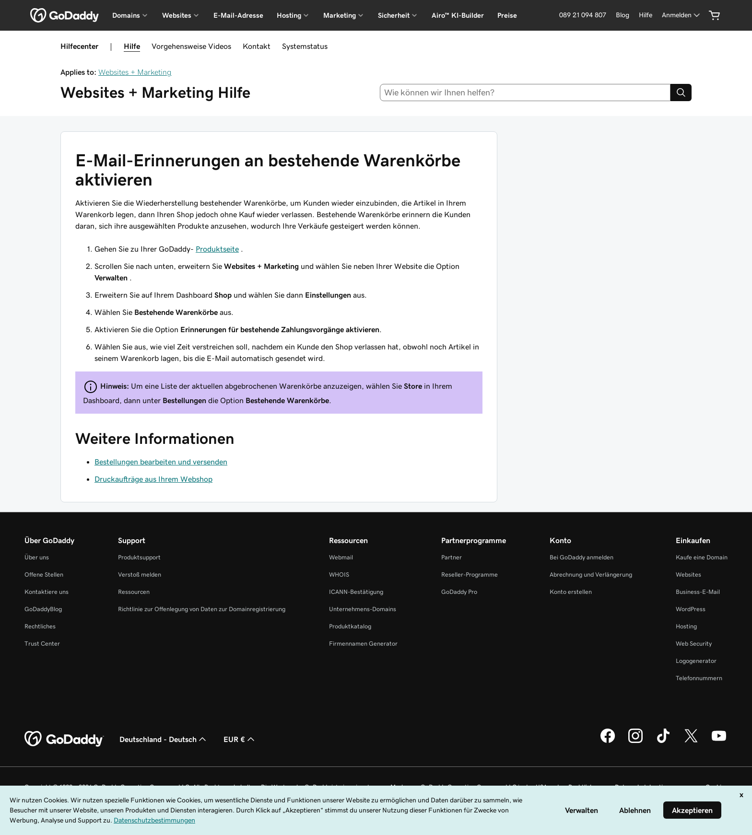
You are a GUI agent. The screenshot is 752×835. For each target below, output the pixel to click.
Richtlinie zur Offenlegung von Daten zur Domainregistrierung (201, 609)
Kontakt (256, 46)
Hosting (686, 626)
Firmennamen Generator (363, 643)
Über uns (36, 557)
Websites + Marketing (135, 72)
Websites (688, 574)
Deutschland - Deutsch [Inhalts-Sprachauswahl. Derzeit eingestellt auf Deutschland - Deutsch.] (163, 739)
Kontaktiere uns (46, 592)
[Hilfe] (645, 15)
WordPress (690, 609)
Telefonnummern (699, 678)
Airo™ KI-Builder (458, 15)
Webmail (341, 557)
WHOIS (339, 574)
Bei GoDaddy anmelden (581, 557)
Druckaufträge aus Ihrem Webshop (153, 479)
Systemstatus (305, 46)
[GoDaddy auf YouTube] (719, 741)
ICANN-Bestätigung (356, 592)
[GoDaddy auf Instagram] (635, 741)
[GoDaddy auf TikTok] (663, 741)
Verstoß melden (139, 574)
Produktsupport (139, 557)
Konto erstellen (571, 592)
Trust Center (42, 643)
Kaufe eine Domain (702, 557)
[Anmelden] (681, 15)
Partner (451, 557)
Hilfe (132, 46)
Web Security (694, 643)
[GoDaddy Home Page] (64, 739)
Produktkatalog (350, 626)
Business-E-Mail (698, 592)
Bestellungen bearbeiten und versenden (160, 461)
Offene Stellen (43, 574)
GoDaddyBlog (43, 609)
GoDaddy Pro (459, 592)
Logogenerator (696, 661)
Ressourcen (134, 592)
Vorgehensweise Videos (191, 46)
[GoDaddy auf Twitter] (691, 741)
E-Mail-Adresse (238, 15)
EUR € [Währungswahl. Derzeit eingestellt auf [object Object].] (240, 739)
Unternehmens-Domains (362, 609)
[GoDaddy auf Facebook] (607, 741)
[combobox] (525, 92)
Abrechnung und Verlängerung (591, 574)
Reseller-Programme (469, 574)
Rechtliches (40, 626)
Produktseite (217, 249)
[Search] (681, 92)
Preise (507, 15)
